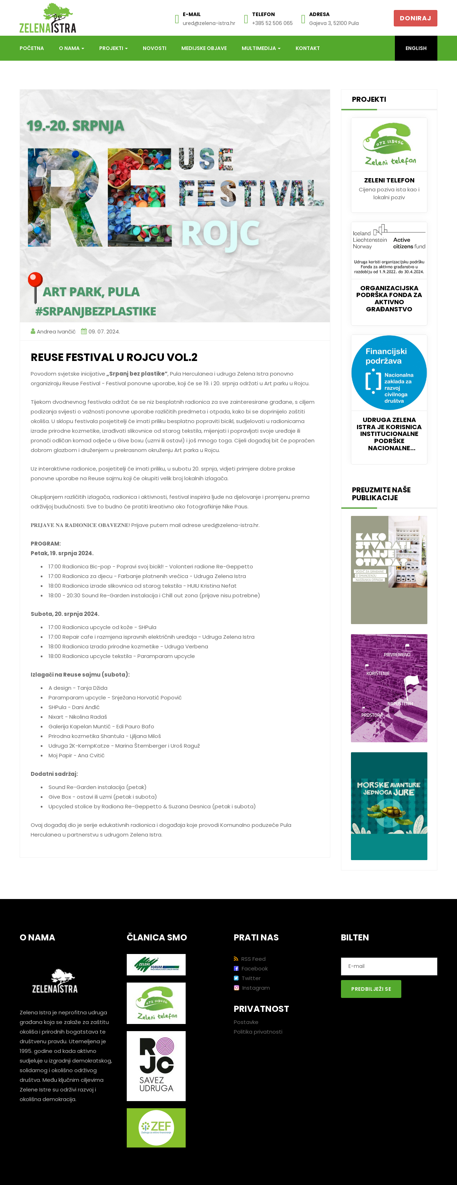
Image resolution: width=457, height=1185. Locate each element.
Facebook (251, 968)
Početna (32, 48)
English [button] (416, 48)
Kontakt (308, 48)
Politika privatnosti (258, 1031)
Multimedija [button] (261, 48)
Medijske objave (204, 48)
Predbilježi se (371, 989)
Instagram (252, 987)
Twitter (247, 978)
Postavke (246, 1022)
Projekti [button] (113, 48)
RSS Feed (250, 959)
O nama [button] (71, 48)
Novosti (154, 48)
